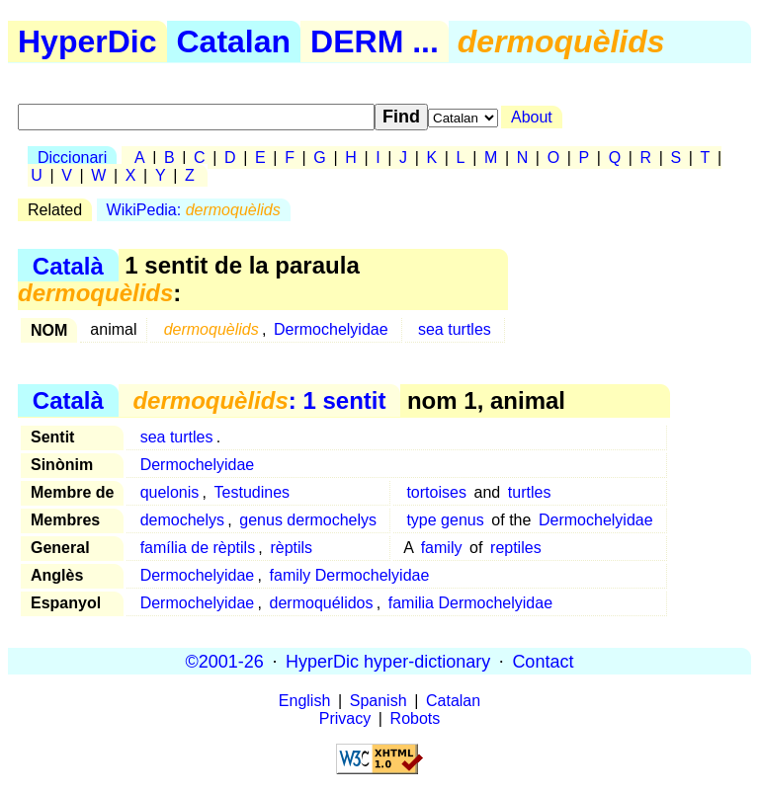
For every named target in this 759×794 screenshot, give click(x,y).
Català (68, 265)
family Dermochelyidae (350, 575)
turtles (529, 492)
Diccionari (72, 157)
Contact (542, 661)
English (304, 700)
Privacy (345, 718)
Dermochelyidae (331, 329)
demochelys (182, 520)
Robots (415, 718)
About (531, 117)
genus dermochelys (308, 520)
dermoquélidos (322, 603)
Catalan (234, 41)
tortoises (435, 492)
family (442, 547)
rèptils (291, 547)
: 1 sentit (258, 400)
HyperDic (87, 41)
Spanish (378, 700)
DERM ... (374, 41)
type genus (444, 520)
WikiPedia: (194, 209)
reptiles (516, 547)
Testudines (252, 492)
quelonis (170, 492)
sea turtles (454, 329)
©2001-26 (225, 661)
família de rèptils (198, 547)
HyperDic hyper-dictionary (388, 661)
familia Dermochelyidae (470, 603)
